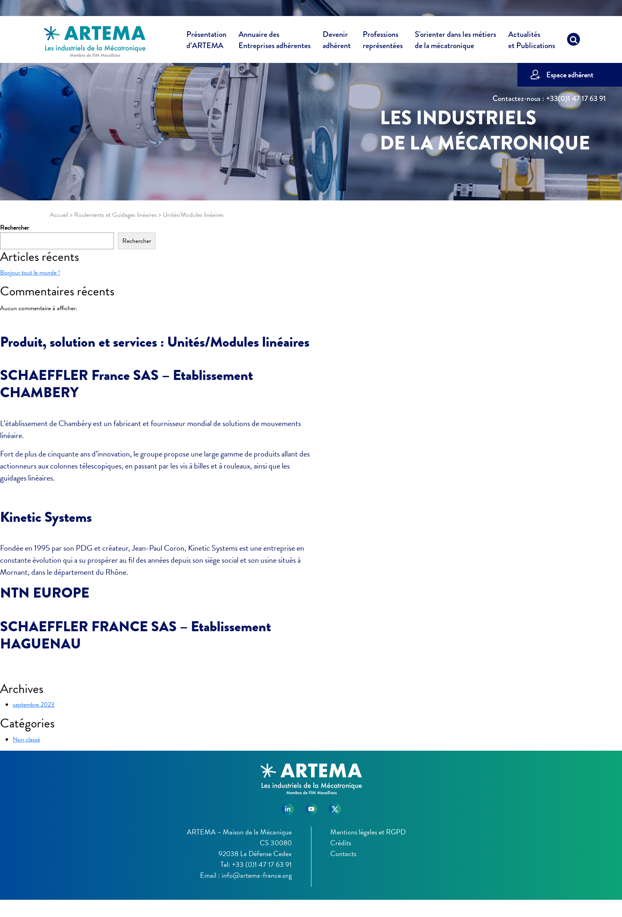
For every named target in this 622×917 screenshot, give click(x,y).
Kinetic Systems (46, 517)
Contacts (343, 853)
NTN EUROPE (44, 592)
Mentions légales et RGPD (368, 831)
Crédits (340, 842)
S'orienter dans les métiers (455, 41)
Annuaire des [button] (274, 41)
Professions (383, 40)
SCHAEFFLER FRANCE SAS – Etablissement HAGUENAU (135, 635)
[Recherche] (573, 41)
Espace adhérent (569, 74)
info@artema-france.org (257, 875)
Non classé (26, 739)
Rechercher (14, 227)
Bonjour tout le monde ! (30, 272)
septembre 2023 (34, 704)
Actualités (531, 41)
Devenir (337, 41)
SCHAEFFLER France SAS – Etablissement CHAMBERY (126, 384)
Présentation (206, 41)
